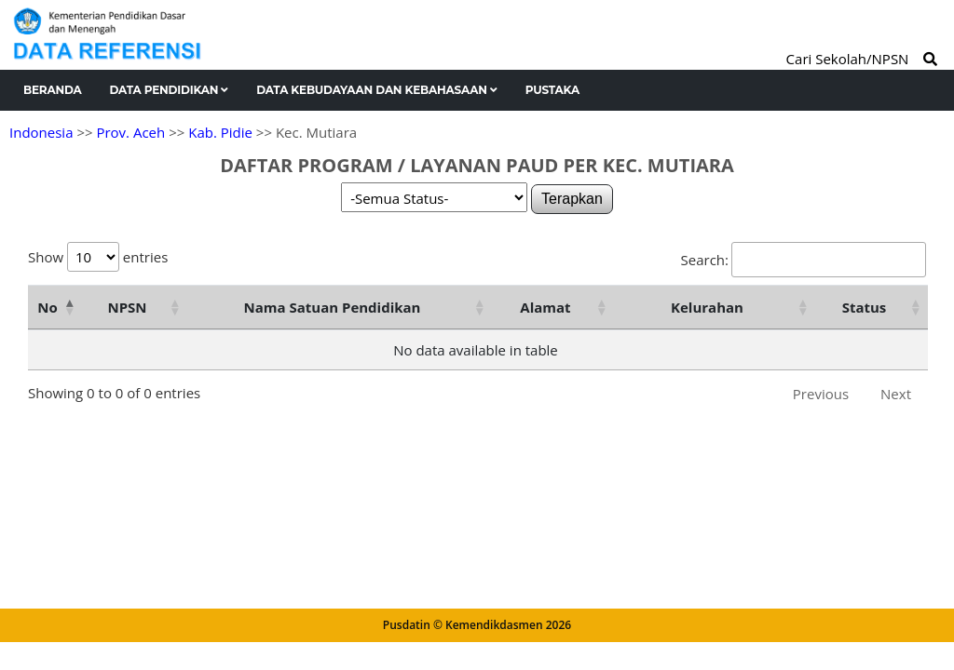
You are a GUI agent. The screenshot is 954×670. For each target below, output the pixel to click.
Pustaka (552, 90)
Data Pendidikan (169, 90)
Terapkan (572, 199)
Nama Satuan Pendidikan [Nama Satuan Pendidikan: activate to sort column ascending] (332, 307)
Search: (803, 259)
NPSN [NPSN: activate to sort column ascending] (126, 307)
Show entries (98, 257)
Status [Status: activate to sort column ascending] (864, 307)
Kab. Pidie (220, 132)
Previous (821, 393)
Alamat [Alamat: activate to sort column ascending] (545, 307)
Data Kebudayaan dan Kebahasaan (376, 90)
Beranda (52, 90)
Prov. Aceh (130, 132)
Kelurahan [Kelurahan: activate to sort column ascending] (707, 307)
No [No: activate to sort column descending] (47, 307)
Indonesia (41, 132)
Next (895, 393)
